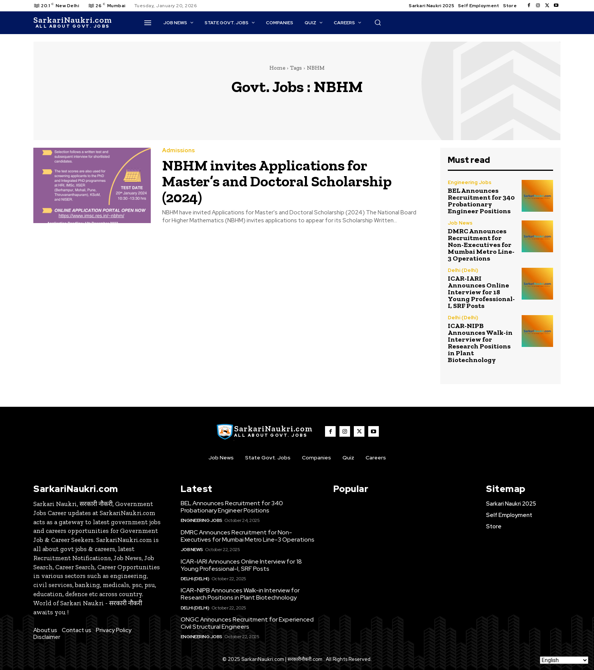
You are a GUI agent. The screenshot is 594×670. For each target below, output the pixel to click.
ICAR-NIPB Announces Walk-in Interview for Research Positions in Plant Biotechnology (480, 343)
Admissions (178, 150)
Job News (460, 222)
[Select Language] (564, 660)
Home (277, 67)
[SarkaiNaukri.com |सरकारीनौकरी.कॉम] (72, 22)
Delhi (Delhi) (463, 270)
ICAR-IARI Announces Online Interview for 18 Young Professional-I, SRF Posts (481, 292)
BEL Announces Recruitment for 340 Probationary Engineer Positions (481, 200)
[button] (377, 22)
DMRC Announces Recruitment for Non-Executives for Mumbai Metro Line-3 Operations (481, 244)
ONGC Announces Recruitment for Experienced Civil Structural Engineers (247, 623)
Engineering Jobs (469, 182)
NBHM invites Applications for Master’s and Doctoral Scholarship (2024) (283, 180)
